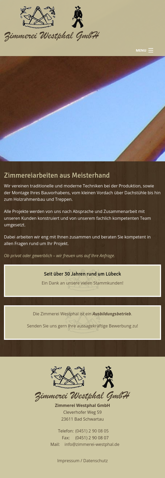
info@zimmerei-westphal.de (91, 444)
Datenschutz (95, 461)
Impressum (68, 461)
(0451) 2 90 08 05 (92, 431)
